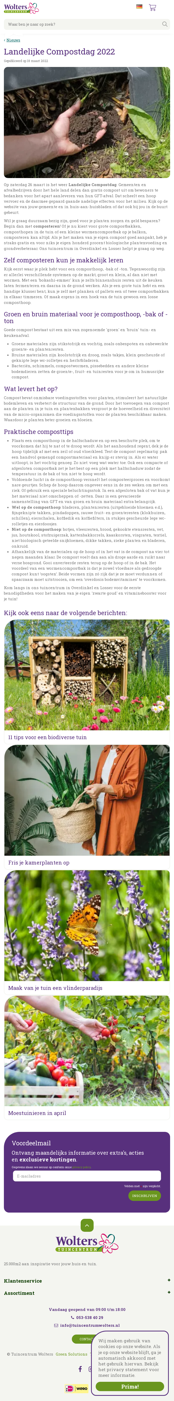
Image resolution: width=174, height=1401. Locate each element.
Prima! (130, 1386)
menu (166, 7)
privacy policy (81, 1167)
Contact (87, 1339)
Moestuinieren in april (37, 1113)
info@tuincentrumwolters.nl (90, 1325)
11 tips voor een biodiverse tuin (47, 737)
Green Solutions (71, 1354)
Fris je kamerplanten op (38, 862)
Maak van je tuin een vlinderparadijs (55, 987)
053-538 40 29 (87, 1317)
